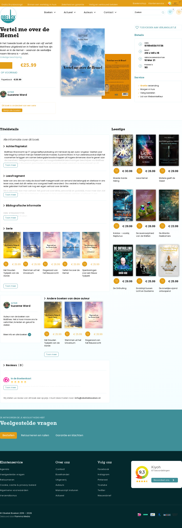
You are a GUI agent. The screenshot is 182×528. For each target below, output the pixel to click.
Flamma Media (22, 516)
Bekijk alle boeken (12, 110)
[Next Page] (51, 354)
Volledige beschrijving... (11, 57)
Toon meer (10, 165)
